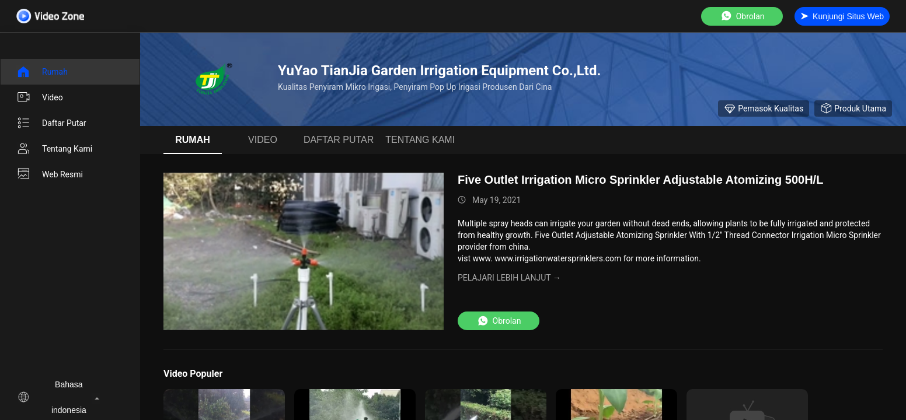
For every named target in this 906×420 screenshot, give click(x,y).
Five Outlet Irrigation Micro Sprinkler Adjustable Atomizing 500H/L (640, 179)
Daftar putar (51, 123)
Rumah (42, 72)
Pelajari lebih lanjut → (509, 277)
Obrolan (742, 16)
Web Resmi (49, 174)
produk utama (853, 108)
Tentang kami (54, 149)
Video (39, 97)
